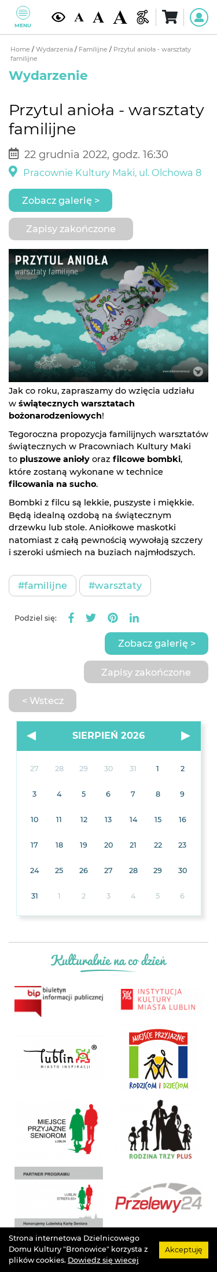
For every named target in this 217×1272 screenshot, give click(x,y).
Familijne (94, 49)
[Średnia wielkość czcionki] (98, 17)
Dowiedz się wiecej (103, 1260)
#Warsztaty (115, 585)
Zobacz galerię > (61, 200)
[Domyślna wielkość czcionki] (78, 17)
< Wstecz (43, 700)
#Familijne (42, 585)
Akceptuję (184, 1249)
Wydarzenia (55, 49)
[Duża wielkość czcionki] (120, 17)
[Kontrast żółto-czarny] (58, 17)
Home (21, 49)
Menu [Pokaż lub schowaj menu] (22, 17)
